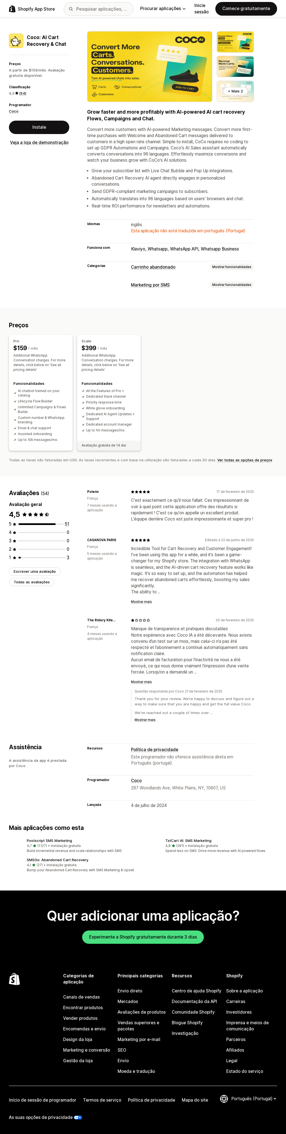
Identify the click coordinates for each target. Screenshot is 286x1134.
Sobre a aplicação (244, 991)
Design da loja (77, 1039)
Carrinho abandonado (153, 267)
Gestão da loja (78, 1060)
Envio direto (130, 991)
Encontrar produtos (83, 1007)
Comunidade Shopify (193, 1012)
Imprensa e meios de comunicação (247, 1026)
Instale (39, 127)
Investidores (239, 1012)
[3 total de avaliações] (68, 557)
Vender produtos (80, 1018)
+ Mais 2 (235, 91)
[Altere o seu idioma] (253, 1099)
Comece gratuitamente (246, 8)
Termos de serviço (102, 1100)
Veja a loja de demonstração (39, 142)
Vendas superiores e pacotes (138, 1026)
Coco (13, 111)
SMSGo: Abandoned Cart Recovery (57, 860)
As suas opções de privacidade (41, 1117)
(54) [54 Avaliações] (22, 93)
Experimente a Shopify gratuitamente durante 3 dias (143, 937)
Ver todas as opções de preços (244, 460)
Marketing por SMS (150, 285)
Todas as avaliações (32, 582)
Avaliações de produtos (142, 1012)
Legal (231, 1060)
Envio (123, 1060)
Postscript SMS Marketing (49, 840)
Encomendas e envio (84, 1029)
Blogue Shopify (187, 1022)
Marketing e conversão (86, 1050)
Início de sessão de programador (42, 1100)
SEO (122, 1050)
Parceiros (236, 1039)
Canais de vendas (81, 997)
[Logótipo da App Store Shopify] (32, 9)
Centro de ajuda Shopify (196, 991)
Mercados (128, 1001)
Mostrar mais (141, 602)
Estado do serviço (244, 1071)
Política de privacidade (154, 749)
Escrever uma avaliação (35, 571)
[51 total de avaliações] (67, 524)
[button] (74, 846)
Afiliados (235, 1050)
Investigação (185, 1033)
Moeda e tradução (136, 1071)
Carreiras (235, 1001)
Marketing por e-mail (139, 1039)
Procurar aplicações (162, 8)
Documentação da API (194, 1001)
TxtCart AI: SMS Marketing (188, 840)
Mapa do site (195, 1100)
